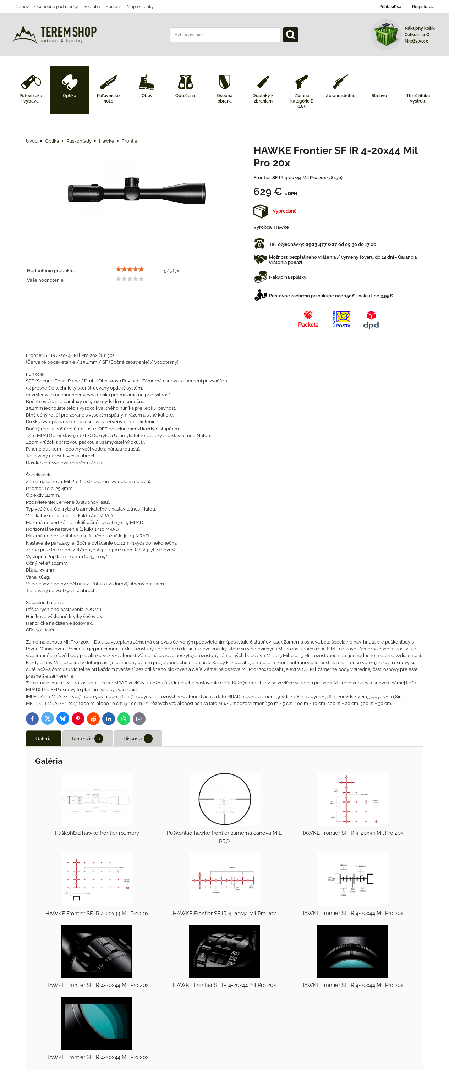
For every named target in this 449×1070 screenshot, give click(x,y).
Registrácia (423, 6)
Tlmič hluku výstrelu (418, 98)
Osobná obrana (224, 98)
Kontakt (113, 6)
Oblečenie (185, 95)
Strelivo (379, 95)
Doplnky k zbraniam (263, 98)
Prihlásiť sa (390, 6)
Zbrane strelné (340, 95)
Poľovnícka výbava (31, 98)
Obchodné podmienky (56, 6)
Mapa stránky (140, 6)
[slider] (130, 269)
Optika (69, 95)
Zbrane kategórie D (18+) (302, 101)
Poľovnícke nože (108, 98)
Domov (22, 6)
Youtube (92, 6)
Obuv (147, 95)
